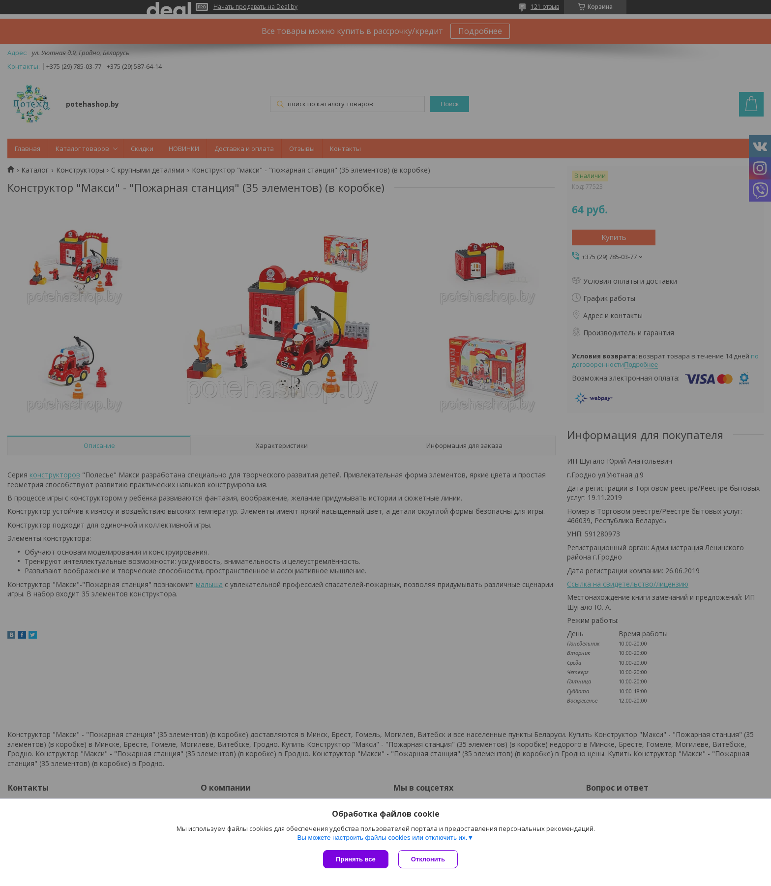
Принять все (356, 859)
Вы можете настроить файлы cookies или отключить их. (382, 837)
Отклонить (428, 859)
